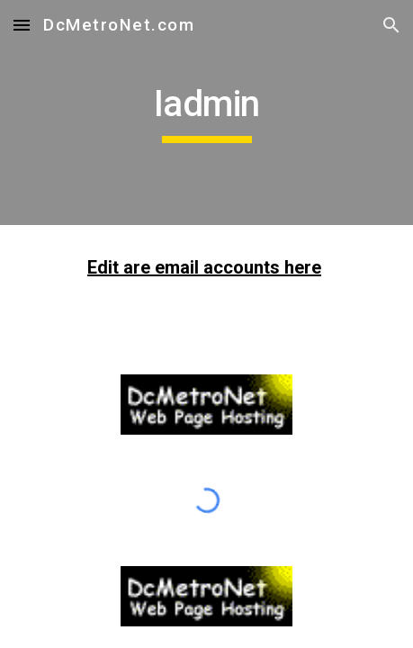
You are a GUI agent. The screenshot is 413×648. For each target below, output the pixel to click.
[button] (21, 25)
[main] (206, 112)
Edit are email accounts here (204, 267)
